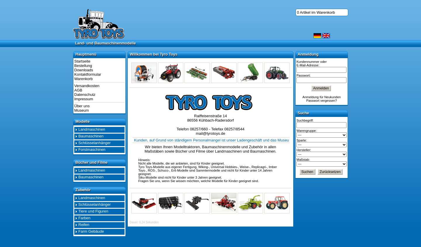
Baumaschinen (90, 136)
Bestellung (83, 65)
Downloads (83, 70)
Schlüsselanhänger (94, 143)
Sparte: (301, 140)
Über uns (82, 106)
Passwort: (303, 75)
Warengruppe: (306, 130)
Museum (81, 110)
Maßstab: (303, 159)
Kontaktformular (87, 74)
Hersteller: (303, 150)
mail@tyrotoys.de (210, 133)
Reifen (83, 224)
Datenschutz (84, 94)
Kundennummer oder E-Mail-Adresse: (311, 63)
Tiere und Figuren (93, 211)
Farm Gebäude (91, 231)
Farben (84, 218)
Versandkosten (86, 86)
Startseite (82, 61)
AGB (78, 90)
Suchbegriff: (305, 120)
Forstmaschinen (91, 149)
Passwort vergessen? (321, 100)
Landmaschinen (91, 129)
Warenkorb (83, 79)
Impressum (83, 99)
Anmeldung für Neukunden (322, 97)
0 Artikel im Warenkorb (316, 12)
